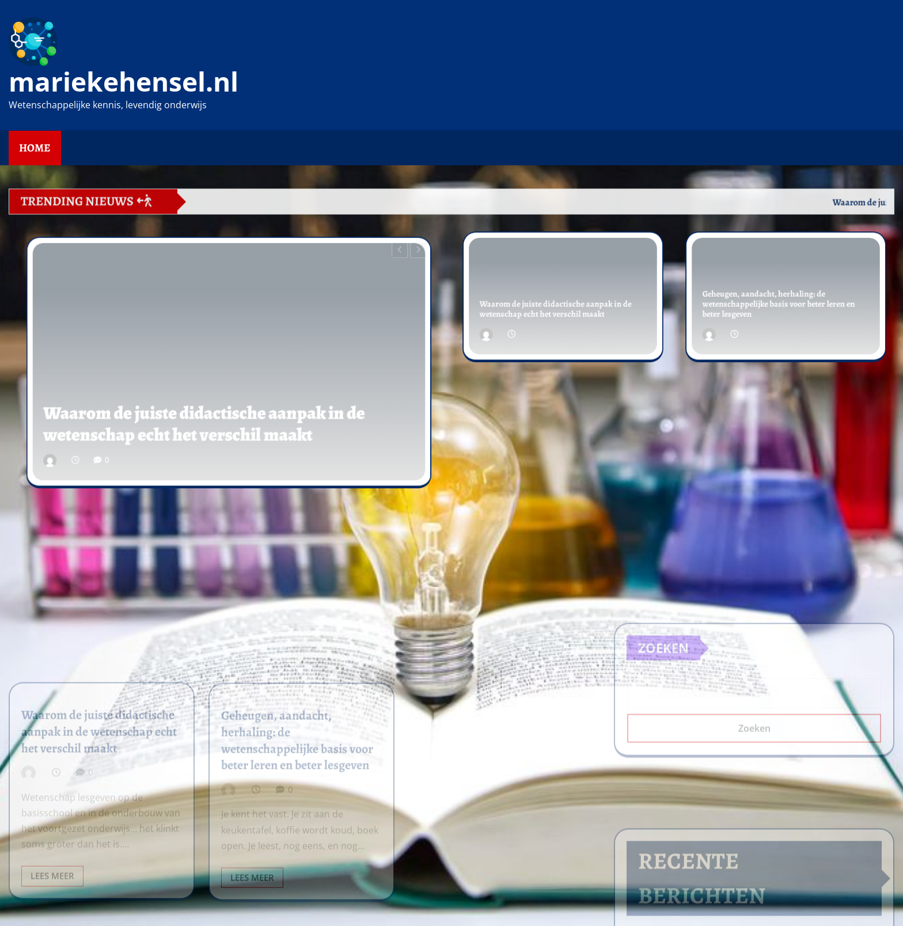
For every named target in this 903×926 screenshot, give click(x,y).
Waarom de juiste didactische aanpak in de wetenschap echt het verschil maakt (208, 413)
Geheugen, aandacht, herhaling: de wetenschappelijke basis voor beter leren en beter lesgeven (779, 303)
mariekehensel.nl (123, 81)
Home (35, 147)
